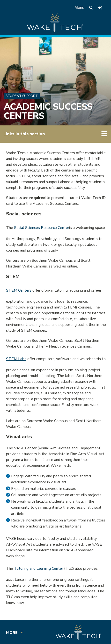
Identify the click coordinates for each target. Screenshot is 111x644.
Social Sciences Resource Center (41, 227)
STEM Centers (18, 290)
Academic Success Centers (48, 111)
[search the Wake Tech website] (91, 7)
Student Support (22, 96)
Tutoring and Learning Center (38, 568)
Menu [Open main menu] (79, 8)
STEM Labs (16, 359)
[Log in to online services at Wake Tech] (100, 7)
